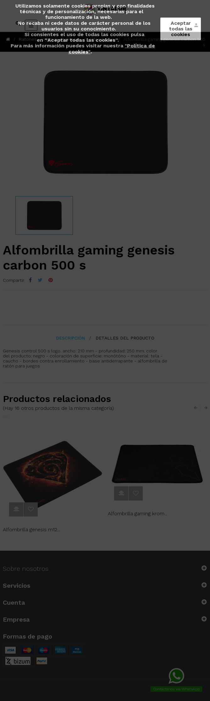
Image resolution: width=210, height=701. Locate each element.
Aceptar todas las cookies (180, 28)
